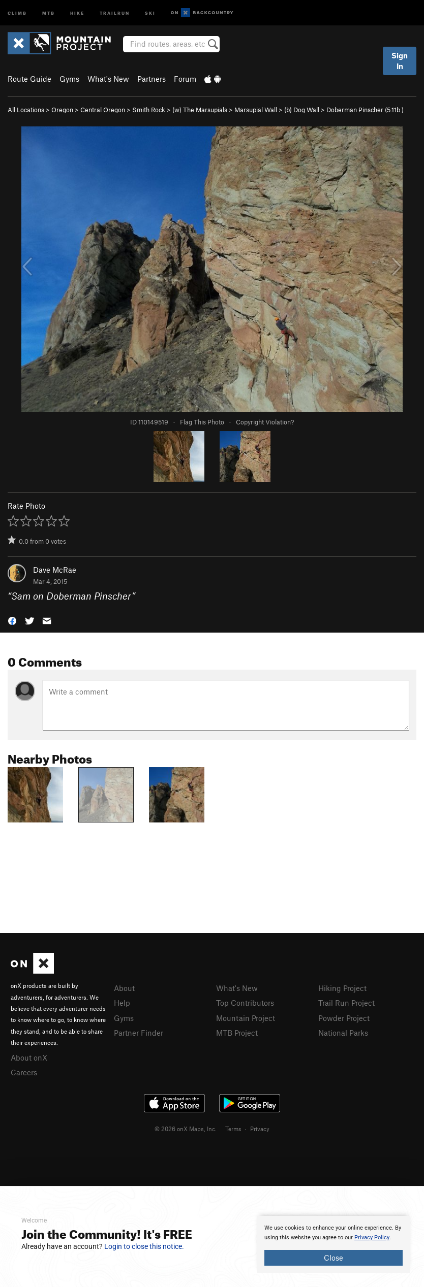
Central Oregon (102, 110)
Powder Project (344, 1017)
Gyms (69, 78)
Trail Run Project (346, 1002)
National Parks (343, 1032)
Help (122, 1002)
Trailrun (115, 12)
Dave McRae (54, 569)
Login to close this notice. (144, 1246)
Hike (77, 12)
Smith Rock (148, 110)
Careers (24, 1072)
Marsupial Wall (255, 110)
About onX (29, 1057)
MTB (48, 12)
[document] (333, 1244)
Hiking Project (342, 988)
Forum (185, 78)
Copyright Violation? (265, 422)
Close (333, 1257)
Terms (233, 1128)
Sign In (399, 61)
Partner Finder (138, 1032)
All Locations (26, 110)
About (124, 988)
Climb (17, 12)
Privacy (259, 1128)
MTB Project (237, 1032)
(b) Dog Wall (301, 110)
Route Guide (29, 78)
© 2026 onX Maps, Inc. (186, 1128)
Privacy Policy (371, 1237)
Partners (151, 78)
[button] (12, 619)
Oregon (62, 110)
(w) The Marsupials (199, 110)
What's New (108, 78)
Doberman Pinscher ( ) (365, 110)
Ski (150, 12)
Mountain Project (245, 1017)
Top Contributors (245, 1002)
